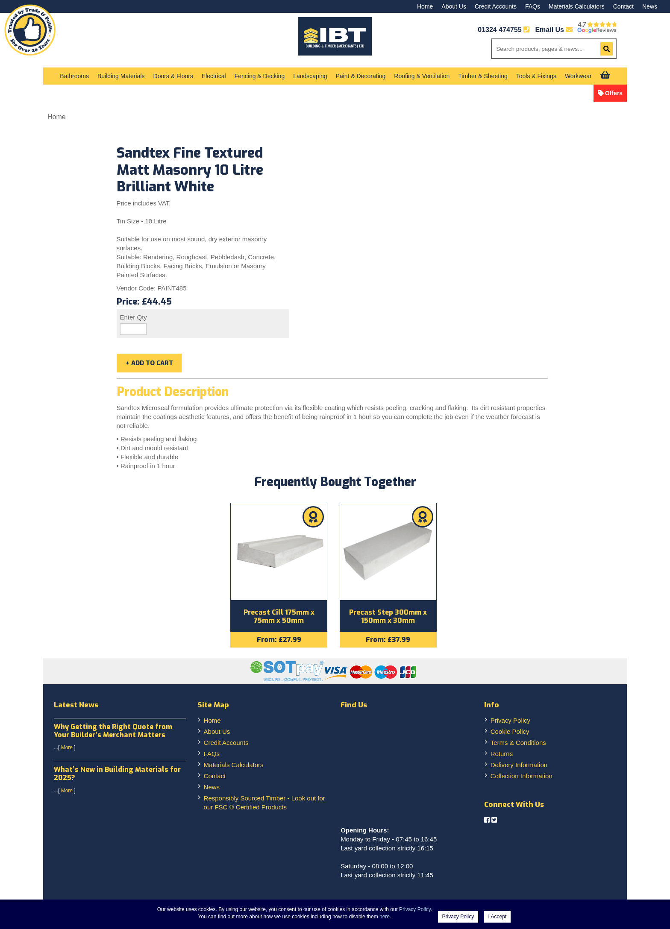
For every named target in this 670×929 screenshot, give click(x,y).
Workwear (578, 76)
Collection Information (521, 777)
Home (425, 6)
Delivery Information (519, 766)
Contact (623, 6)
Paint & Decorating (361, 76)
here (384, 917)
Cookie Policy (510, 732)
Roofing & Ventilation (422, 76)
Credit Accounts (496, 6)
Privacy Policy (510, 721)
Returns (502, 755)
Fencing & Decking (260, 76)
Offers (614, 93)
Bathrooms (74, 76)
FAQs (532, 6)
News (649, 6)
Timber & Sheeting (482, 76)
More (67, 749)
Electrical (214, 76)
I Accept (497, 917)
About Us (453, 6)
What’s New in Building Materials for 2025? (117, 775)
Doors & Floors (173, 76)
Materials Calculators (577, 6)
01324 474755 (499, 29)
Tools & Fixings (536, 76)
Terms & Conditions (518, 743)
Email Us (554, 29)
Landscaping (310, 76)
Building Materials (121, 76)
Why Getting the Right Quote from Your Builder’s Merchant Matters (113, 732)
